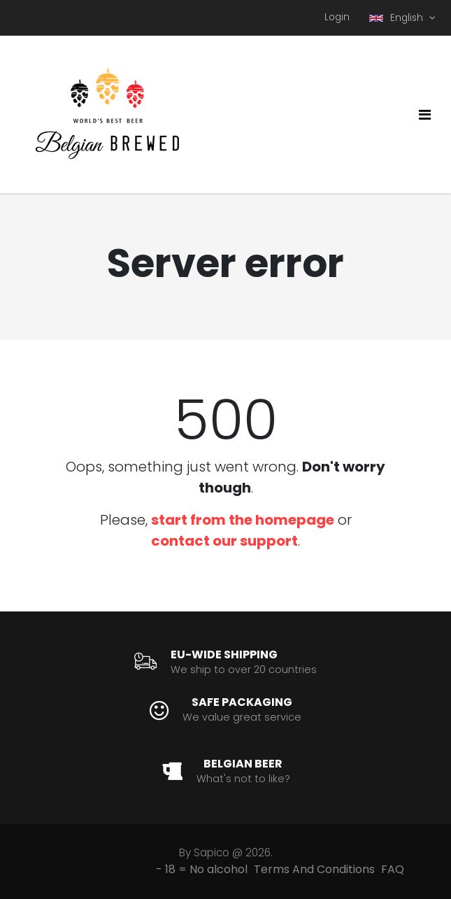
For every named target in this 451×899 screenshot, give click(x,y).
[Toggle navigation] (425, 114)
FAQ (392, 869)
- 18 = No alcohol (202, 869)
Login (337, 17)
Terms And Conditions (314, 869)
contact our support (224, 541)
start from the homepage (242, 520)
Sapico (211, 852)
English (397, 17)
